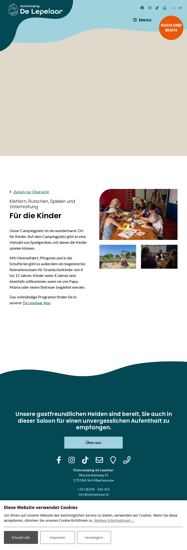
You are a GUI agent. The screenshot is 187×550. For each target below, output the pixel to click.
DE (180, 8)
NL (174, 8)
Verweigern (94, 537)
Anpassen (57, 537)
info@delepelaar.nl (93, 494)
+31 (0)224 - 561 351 (93, 489)
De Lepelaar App (36, 302)
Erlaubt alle (21, 537)
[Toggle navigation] (141, 20)
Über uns (93, 442)
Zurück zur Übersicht (31, 191)
